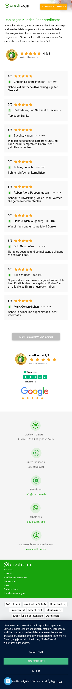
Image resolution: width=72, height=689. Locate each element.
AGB (6, 585)
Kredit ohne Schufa (35, 604)
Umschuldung (58, 604)
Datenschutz (11, 589)
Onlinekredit (17, 610)
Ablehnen (36, 651)
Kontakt (8, 569)
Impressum (10, 581)
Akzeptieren (36, 661)
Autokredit (52, 615)
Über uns (9, 573)
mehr (36, 671)
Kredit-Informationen (15, 577)
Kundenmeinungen (14, 593)
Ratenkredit (35, 610)
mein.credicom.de (36, 549)
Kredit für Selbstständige (28, 615)
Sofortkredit (13, 604)
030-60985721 (36, 466)
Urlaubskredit (54, 610)
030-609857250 (36, 521)
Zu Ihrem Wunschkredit (53, 6)
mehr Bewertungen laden (38, 336)
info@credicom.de (36, 494)
